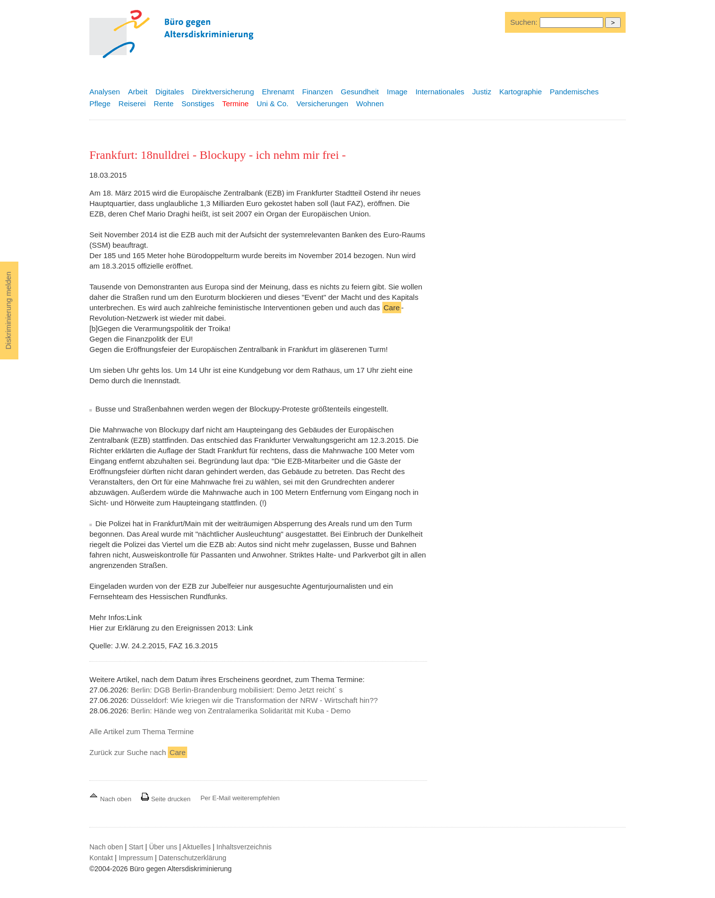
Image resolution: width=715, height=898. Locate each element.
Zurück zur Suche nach (138, 752)
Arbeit (137, 91)
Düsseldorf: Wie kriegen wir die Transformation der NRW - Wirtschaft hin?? (254, 700)
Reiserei (132, 103)
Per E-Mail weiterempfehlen (240, 798)
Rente (164, 103)
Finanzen (317, 91)
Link (134, 617)
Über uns (163, 847)
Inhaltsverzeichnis (244, 847)
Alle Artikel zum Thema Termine (141, 731)
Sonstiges (198, 103)
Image (397, 91)
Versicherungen (322, 103)
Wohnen (370, 103)
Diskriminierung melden (8, 310)
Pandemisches (574, 91)
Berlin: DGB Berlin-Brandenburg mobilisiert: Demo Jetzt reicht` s (237, 690)
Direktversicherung (223, 91)
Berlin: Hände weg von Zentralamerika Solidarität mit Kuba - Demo (241, 710)
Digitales (169, 91)
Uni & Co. (272, 103)
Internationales (440, 91)
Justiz (481, 91)
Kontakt (101, 858)
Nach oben (111, 799)
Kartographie (520, 91)
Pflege (100, 103)
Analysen (104, 91)
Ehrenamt (278, 91)
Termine (235, 103)
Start (136, 847)
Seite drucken (166, 799)
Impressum (136, 858)
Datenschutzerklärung (192, 858)
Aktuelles (197, 847)
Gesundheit (360, 91)
